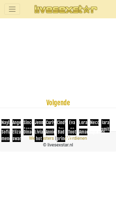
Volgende (58, 103)
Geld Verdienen (72, 138)
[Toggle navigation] (12, 9)
